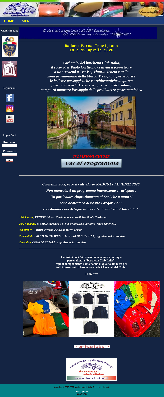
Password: (9, 151)
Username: (9, 142)
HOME (9, 21)
